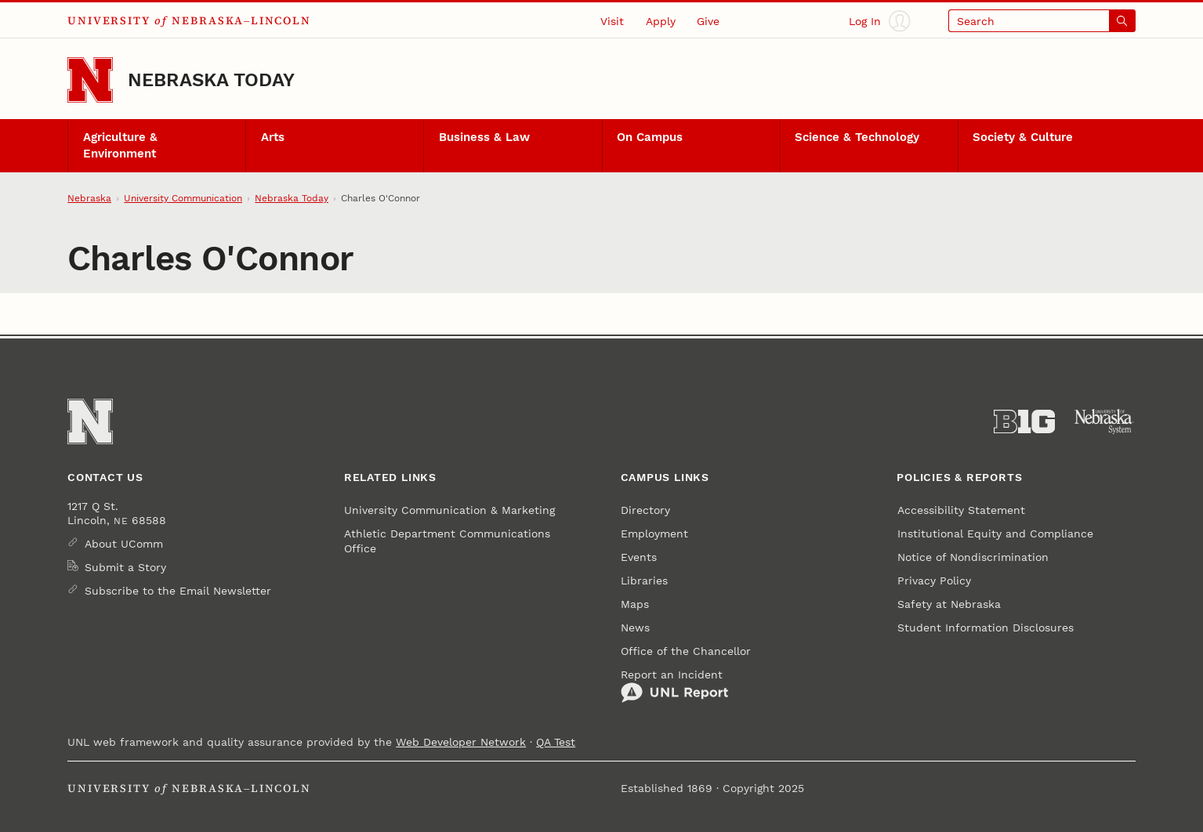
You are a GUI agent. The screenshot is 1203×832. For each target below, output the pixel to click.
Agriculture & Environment (120, 145)
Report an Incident (675, 686)
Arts (272, 137)
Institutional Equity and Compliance (995, 533)
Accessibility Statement (961, 510)
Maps (635, 604)
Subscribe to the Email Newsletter (178, 590)
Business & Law (484, 137)
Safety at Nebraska (949, 604)
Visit (612, 21)
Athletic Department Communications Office (447, 540)
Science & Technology (857, 137)
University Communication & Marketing (449, 510)
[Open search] (1042, 20)
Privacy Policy (934, 580)
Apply (661, 21)
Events (639, 557)
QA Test (555, 742)
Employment (654, 533)
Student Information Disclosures (985, 627)
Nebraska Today (211, 79)
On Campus (650, 137)
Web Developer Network (461, 742)
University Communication (183, 198)
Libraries (644, 580)
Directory (645, 510)
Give (708, 21)
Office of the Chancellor (686, 651)
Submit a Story (125, 567)
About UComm (124, 543)
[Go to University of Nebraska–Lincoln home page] (90, 80)
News (635, 627)
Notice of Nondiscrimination (973, 557)
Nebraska (89, 198)
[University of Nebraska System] (1104, 422)
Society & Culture (1023, 137)
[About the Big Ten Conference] (1024, 422)
